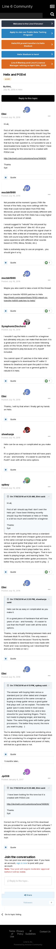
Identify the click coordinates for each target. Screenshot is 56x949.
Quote (13, 177)
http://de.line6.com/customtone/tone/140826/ (25, 158)
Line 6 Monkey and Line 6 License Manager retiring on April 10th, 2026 (28, 64)
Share (28, 895)
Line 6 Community (17, 6)
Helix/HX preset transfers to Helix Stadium (28, 44)
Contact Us (45, 931)
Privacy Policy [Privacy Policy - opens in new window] (20, 932)
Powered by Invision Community (28, 944)
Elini (8, 86)
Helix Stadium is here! (28, 54)
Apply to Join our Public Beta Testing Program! (28, 33)
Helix (20, 89)
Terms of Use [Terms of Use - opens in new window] (12, 934)
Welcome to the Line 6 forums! (28, 23)
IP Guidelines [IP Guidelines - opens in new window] (30, 932)
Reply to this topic (28, 98)
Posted (10, 117)
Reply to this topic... (18, 881)
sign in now (21, 863)
